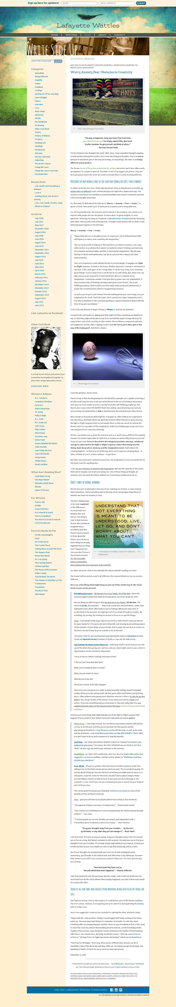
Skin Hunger (40, 594)
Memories (39, 115)
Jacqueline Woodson (43, 401)
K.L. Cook (39, 419)
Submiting (39, 160)
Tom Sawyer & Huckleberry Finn (48, 580)
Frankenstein (40, 583)
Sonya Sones (40, 457)
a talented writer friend (117, 218)
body (84, 605)
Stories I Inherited (42, 157)
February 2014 (41, 277)
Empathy (116, 65)
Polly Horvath (41, 447)
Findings (38, 90)
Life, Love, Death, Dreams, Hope (48, 203)
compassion (106, 974)
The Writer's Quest (43, 163)
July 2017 (39, 222)
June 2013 (39, 305)
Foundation (40, 587)
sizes (135, 191)
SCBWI (38, 505)
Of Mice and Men (42, 566)
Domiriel (141, 964)
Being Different (41, 76)
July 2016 (39, 236)
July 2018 (39, 218)
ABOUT (102, 35)
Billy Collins (40, 429)
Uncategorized (88, 68)
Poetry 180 (40, 502)
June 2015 (39, 246)
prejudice (130, 976)
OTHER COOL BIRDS (39, 386)
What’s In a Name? (42, 206)
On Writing (130, 65)
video (131, 754)
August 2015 (40, 242)
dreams (122, 974)
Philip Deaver (40, 461)
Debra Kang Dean (42, 408)
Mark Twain (40, 111)
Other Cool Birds (42, 129)
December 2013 (42, 284)
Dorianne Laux (41, 436)
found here (136, 937)
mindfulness (101, 976)
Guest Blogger (41, 97)
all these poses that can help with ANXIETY (114, 733)
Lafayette (90, 65)
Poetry (38, 132)
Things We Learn (42, 167)
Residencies (40, 150)
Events (38, 83)
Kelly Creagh (40, 415)
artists (85, 974)
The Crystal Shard (42, 545)
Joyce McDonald (42, 454)
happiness (74, 976)
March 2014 (40, 274)
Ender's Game (40, 573)
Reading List (40, 143)
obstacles (117, 976)
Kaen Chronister (85, 976)
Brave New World (42, 556)
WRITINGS (71, 35)
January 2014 (41, 281)
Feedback (39, 87)
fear (135, 974)
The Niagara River (42, 552)
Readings (39, 146)
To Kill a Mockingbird (44, 535)
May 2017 (39, 225)
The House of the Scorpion (46, 569)
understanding (89, 979)
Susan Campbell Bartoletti (46, 443)
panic (124, 976)
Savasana (131, 636)
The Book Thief (41, 590)
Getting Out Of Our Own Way (47, 94)
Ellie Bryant (40, 433)
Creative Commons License (124, 967)
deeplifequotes (118, 964)
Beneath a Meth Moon (44, 483)
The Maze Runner (42, 480)
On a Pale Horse (41, 542)
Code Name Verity (42, 476)
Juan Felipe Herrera (43, 450)
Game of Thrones (42, 490)
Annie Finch (40, 440)
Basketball (108, 65)
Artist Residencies (42, 523)
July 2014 (39, 260)
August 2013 (40, 298)
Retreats (38, 153)
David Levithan (41, 464)
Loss (37, 108)
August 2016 (40, 232)
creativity (115, 974)
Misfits (122, 65)
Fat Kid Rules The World (45, 577)
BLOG (88, 35)
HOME (54, 35)
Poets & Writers (42, 509)
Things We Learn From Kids (46, 170)
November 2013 (42, 288)
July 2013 (39, 302)
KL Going (39, 412)
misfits (109, 976)
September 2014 (42, 253)
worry (98, 979)
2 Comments (111, 979)
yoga (104, 979)
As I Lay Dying (41, 559)
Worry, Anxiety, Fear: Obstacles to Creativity (101, 72)
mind (94, 976)
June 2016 (39, 239)
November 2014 (42, 249)
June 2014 (39, 263)
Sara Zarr (39, 405)
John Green (39, 426)
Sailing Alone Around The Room (48, 549)
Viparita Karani (90, 639)
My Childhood (41, 122)
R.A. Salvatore (41, 398)
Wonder (38, 487)
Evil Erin (99, 967)
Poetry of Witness (42, 136)
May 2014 (39, 267)
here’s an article (120, 791)
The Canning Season (43, 563)
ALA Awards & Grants (44, 512)
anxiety (140, 904)
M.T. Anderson (41, 422)
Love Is (38, 192)
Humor (38, 101)
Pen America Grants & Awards (47, 519)
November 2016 (42, 229)
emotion (129, 974)
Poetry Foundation (43, 516)
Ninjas (110, 309)
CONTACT (119, 35)
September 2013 (42, 295)
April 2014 (39, 270)
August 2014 (40, 256)
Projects (38, 139)
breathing (97, 974)
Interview (39, 104)
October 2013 (41, 291)
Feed (37, 538)
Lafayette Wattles (88, 25)
